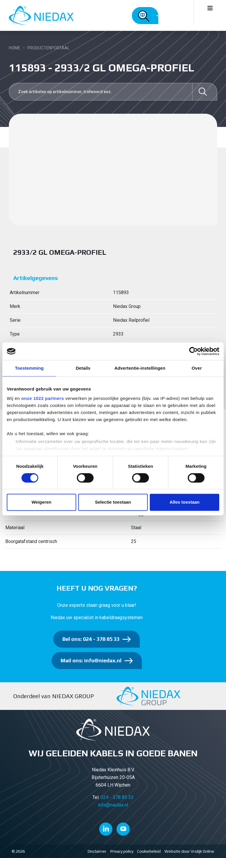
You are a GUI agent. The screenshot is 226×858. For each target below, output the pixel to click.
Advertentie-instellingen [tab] (139, 368)
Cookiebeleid (149, 851)
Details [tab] (83, 368)
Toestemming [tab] (29, 368)
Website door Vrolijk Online (189, 851)
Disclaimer (97, 851)
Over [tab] (197, 368)
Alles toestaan (185, 502)
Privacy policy (121, 851)
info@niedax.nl (113, 805)
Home (14, 48)
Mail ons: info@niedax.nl (91, 660)
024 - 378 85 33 (117, 797)
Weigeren (41, 502)
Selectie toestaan (113, 502)
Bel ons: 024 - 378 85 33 (90, 639)
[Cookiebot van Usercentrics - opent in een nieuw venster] (193, 351)
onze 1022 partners (42, 398)
